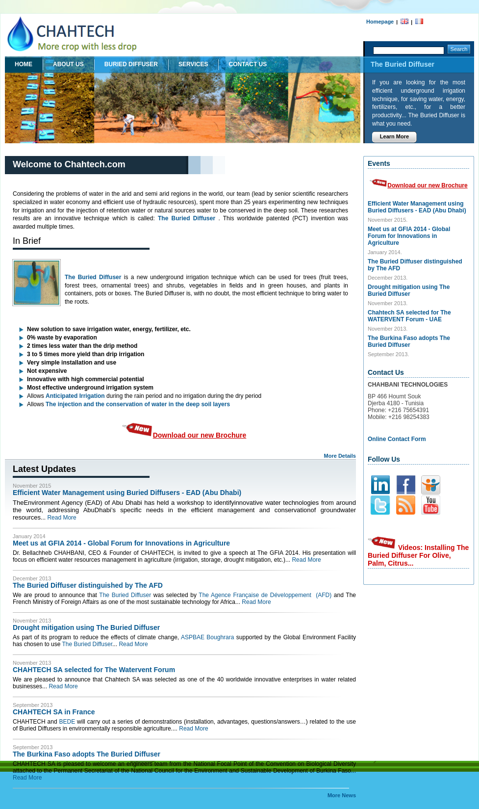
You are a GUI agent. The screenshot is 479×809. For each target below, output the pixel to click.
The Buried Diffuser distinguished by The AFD (88, 585)
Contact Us (247, 64)
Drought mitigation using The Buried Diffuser (86, 627)
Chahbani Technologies (76, 35)
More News (342, 795)
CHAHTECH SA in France (54, 712)
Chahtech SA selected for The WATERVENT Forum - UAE (409, 316)
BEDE (67, 721)
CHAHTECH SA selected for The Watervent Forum (94, 670)
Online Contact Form (397, 439)
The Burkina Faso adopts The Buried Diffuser (86, 754)
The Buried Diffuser (186, 218)
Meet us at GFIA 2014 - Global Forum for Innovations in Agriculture (121, 543)
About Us (68, 64)
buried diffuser (131, 64)
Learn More (394, 136)
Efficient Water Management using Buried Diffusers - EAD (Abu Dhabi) (127, 492)
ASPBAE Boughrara (207, 637)
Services (193, 64)
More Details (340, 456)
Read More (61, 517)
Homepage (380, 22)
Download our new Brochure (184, 435)
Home (23, 64)
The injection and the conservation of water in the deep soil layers (138, 404)
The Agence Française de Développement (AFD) (265, 595)
